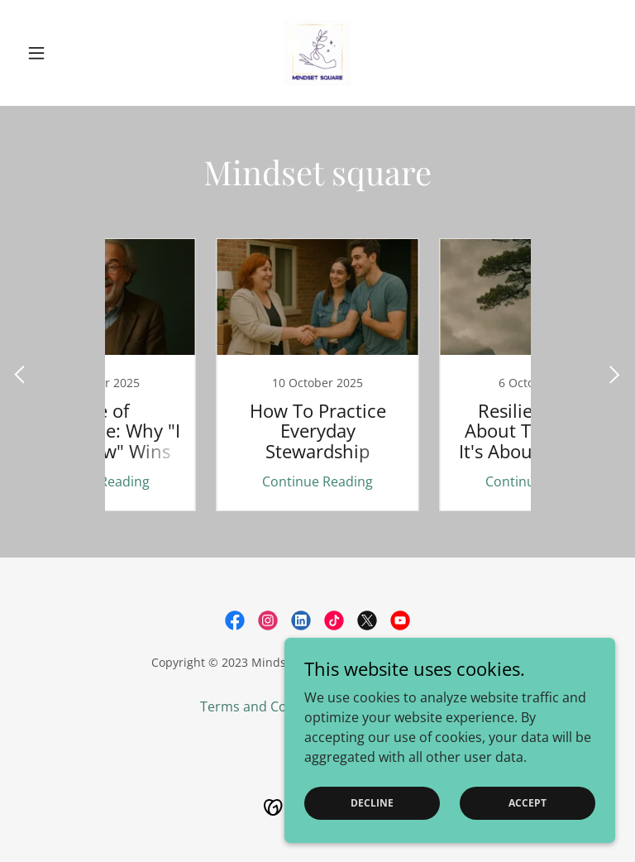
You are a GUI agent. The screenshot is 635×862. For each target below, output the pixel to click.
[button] (64, 52)
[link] (317, 53)
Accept (527, 803)
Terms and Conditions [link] (269, 706)
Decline (372, 803)
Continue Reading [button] (205, 481)
